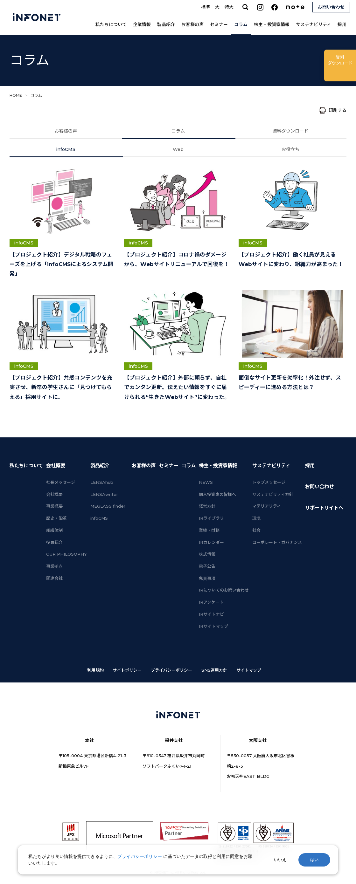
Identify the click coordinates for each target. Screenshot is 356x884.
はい (314, 859)
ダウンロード (340, 59)
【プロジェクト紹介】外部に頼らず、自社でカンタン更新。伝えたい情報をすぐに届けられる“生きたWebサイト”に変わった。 (177, 387)
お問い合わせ (319, 486)
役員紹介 (54, 542)
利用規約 (95, 670)
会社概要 (55, 466)
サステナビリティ (313, 24)
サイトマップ (248, 670)
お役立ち (290, 149)
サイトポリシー (127, 670)
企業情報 (142, 24)
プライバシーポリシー (171, 670)
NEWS (206, 482)
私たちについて (111, 24)
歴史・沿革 (56, 518)
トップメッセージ (268, 482)
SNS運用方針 (214, 670)
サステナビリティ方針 (272, 494)
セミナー (219, 24)
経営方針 (207, 506)
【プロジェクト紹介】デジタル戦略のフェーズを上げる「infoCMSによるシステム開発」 (61, 264)
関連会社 (54, 578)
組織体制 (54, 530)
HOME (16, 95)
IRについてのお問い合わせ (224, 590)
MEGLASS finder (107, 506)
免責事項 (207, 578)
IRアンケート (211, 602)
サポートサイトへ (324, 508)
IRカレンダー (211, 542)
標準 (205, 7)
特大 (229, 7)
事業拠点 (54, 566)
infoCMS (65, 149)
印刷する (337, 110)
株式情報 (207, 554)
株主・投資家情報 (272, 24)
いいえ (280, 859)
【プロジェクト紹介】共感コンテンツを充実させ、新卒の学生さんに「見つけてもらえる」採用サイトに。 (61, 387)
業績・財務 (209, 530)
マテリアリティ (266, 506)
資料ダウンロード (290, 131)
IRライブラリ (211, 518)
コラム (241, 24)
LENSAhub (101, 482)
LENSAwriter (104, 494)
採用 (342, 24)
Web (178, 149)
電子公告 (207, 566)
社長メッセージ (60, 482)
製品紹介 (166, 24)
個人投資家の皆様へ (217, 494)
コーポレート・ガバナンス (277, 542)
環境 (256, 518)
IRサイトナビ (211, 614)
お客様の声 (192, 24)
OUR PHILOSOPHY (66, 554)
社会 (256, 530)
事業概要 (54, 506)
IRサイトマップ (213, 626)
